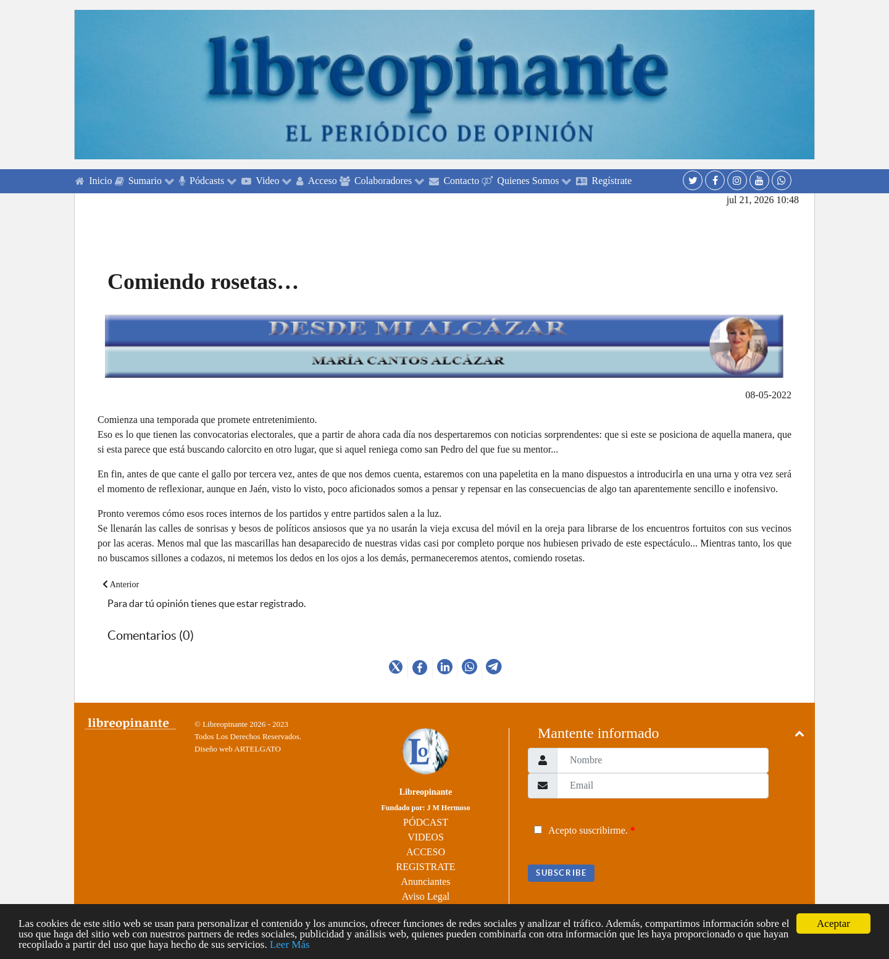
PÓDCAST (425, 822)
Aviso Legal (425, 896)
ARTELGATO (257, 748)
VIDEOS (425, 837)
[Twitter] (693, 180)
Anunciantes (426, 881)
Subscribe (561, 872)
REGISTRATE (426, 866)
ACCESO (425, 852)
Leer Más (290, 944)
